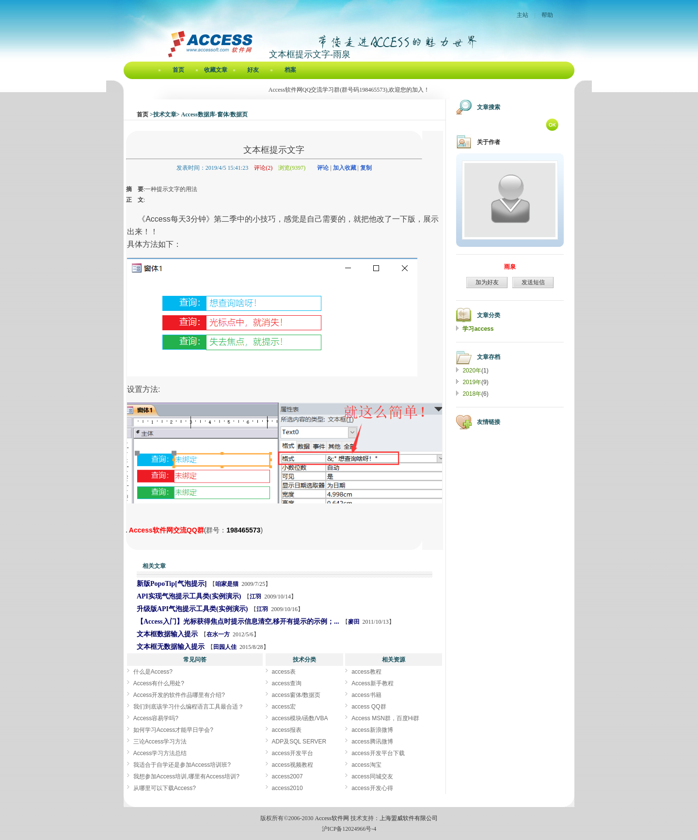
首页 (178, 69)
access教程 (366, 671)
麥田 (354, 621)
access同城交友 (372, 776)
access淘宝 (366, 764)
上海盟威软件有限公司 (409, 818)
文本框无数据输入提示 (171, 646)
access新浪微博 (372, 730)
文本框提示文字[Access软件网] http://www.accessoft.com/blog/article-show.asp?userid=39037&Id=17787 (126, 532)
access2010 (287, 788)
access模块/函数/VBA (300, 718)
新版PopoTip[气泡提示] (171, 583)
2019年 (471, 382)
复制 (366, 167)
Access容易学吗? (155, 718)
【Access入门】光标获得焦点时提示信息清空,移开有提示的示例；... (238, 621)
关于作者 (488, 142)
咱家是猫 (226, 584)
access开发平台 (292, 753)
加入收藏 (344, 167)
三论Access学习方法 (160, 741)
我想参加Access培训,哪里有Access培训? (186, 776)
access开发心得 (372, 788)
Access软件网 (332, 818)
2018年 (471, 393)
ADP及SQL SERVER (299, 741)
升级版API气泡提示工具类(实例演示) (192, 609)
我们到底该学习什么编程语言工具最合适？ (188, 706)
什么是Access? (153, 671)
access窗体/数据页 (296, 695)
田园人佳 (225, 647)
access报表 (286, 730)
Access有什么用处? (158, 683)
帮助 (547, 15)
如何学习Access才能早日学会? (173, 730)
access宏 (284, 706)
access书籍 (366, 695)
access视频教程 (292, 764)
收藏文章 (215, 69)
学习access (477, 328)
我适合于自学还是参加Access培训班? (182, 764)
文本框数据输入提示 (167, 634)
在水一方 (218, 634)
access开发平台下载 (377, 753)
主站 (522, 15)
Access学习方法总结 (160, 753)
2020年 (471, 370)
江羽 (255, 596)
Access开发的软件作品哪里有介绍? (179, 695)
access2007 (287, 776)
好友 (253, 69)
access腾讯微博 (372, 741)
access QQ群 (368, 706)
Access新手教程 (372, 683)
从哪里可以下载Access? (164, 788)
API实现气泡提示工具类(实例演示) (189, 596)
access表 (284, 671)
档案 (290, 69)
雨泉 (510, 266)
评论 (323, 167)
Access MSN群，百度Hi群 (385, 718)
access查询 (286, 683)
